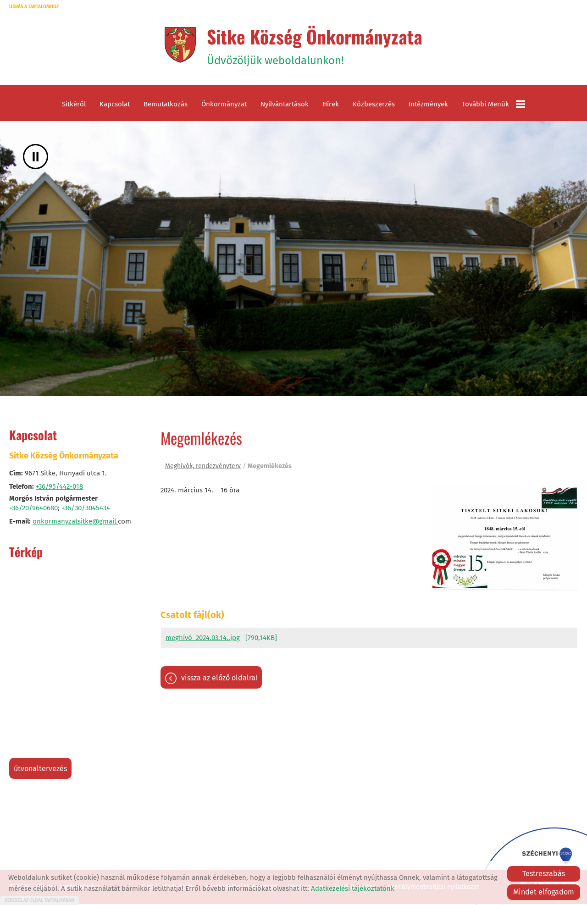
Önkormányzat (224, 105)
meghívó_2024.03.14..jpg (203, 639)
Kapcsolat (115, 105)
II (35, 158)
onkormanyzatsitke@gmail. (75, 523)
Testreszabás (543, 873)
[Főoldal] (179, 45)
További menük (493, 105)
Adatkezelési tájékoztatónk (352, 888)
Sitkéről (74, 105)
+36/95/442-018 (59, 488)
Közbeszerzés (374, 105)
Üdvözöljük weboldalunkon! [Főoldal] (315, 45)
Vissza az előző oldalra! (219, 679)
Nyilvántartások (284, 105)
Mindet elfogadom (543, 892)
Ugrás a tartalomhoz (34, 7)
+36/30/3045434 (85, 509)
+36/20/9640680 (33, 509)
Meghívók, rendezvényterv (203, 467)
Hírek (330, 105)
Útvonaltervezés (40, 770)
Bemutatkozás (166, 105)
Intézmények (428, 105)
